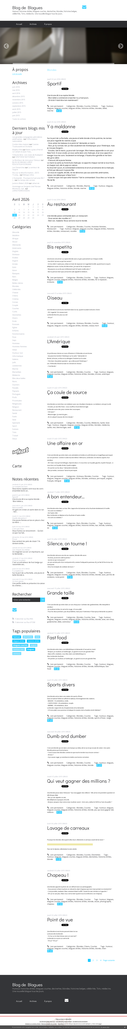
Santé (14, 413)
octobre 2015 (17, 103)
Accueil (19, 24)
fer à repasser (101, 279)
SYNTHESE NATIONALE (25, 157)
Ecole (14, 321)
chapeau (50, 904)
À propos (48, 24)
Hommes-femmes (19, 347)
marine (83, 188)
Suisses (15, 429)
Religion (15, 407)
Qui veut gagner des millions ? (78, 781)
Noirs (14, 381)
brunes (98, 374)
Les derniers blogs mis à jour (47, 1021)
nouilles (73, 231)
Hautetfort (68, 1019)
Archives (33, 24)
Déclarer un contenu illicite (32, 1024)
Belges (15, 280)
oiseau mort (94, 325)
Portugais (16, 394)
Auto (14, 267)
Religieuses (17, 404)
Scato (14, 417)
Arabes (15, 258)
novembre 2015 (18, 100)
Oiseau (54, 297)
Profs (14, 397)
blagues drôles (18, 641)
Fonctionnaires (18, 334)
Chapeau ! (58, 875)
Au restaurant (61, 204)
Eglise (14, 327)
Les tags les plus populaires (80, 1021)
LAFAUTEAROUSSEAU (21, 190)
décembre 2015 (18, 96)
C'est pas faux (18, 529)
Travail (15, 436)
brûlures (50, 282)
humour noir (18, 649)
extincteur (66, 622)
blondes (98, 108)
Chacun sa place (18, 560)
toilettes (108, 525)
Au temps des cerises (26, 180)
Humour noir (17, 353)
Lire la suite (17, 74)
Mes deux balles (18, 378)
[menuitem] (19, 24)
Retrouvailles (17, 507)
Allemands (16, 245)
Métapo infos (28, 175)
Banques (15, 274)
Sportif (15, 497)
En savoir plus (105, 1027)
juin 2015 (16, 115)
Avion (14, 270)
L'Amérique (58, 341)
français (50, 481)
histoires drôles (33, 641)
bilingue (58, 481)
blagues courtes (20, 645)
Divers (15, 318)
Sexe (14, 420)
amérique (106, 374)
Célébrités (16, 289)
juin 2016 (16, 87)
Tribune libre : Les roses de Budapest (27, 155)
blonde (76, 188)
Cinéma (15, 299)
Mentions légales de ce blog (49, 1024)
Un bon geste (17, 581)
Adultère (15, 235)
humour (16, 637)
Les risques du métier (21, 550)
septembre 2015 (19, 106)
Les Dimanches (18, 167)
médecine (106, 425)
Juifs (14, 362)
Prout (14, 539)
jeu (95, 810)
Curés (14, 312)
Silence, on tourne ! (67, 543)
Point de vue (60, 919)
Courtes (15, 308)
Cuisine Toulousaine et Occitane (25, 145)
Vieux (14, 439)
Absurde (15, 232)
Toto (14, 432)
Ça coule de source (67, 392)
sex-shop (110, 619)
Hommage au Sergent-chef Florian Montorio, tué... (26, 187)
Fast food (57, 637)
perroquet (101, 478)
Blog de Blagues (27, 7)
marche (50, 110)
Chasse (15, 293)
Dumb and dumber (66, 736)
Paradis (15, 388)
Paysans (15, 391)
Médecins (16, 375)
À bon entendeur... (66, 496)
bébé (105, 108)
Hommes (16, 343)
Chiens (15, 296)
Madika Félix (17, 149)
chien (104, 948)
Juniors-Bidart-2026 (20, 183)
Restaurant (16, 410)
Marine (15, 369)
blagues (30, 649)
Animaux (15, 254)
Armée (15, 264)
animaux (16, 653)
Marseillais (16, 372)
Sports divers (61, 684)
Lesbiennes (17, 366)
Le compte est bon (19, 486)
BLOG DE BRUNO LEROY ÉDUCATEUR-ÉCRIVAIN (22, 163)
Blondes (15, 286)
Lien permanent (55, 106)
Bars (14, 277)
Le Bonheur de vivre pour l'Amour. (26, 160)
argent (33, 645)
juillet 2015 (16, 112)
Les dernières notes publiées (64, 1021)
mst (54, 427)
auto (104, 574)
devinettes (28, 637)
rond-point (59, 577)
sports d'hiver (100, 718)
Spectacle (16, 423)
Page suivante (109, 960)
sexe (37, 637)
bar (96, 525)
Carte (17, 466)
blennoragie (62, 427)
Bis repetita (59, 246)
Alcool (14, 242)
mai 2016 (16, 90)
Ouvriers (15, 385)
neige (109, 718)
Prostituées (17, 401)
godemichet (52, 622)
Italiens (15, 359)
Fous (14, 337)
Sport (14, 426)
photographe (105, 901)
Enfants (15, 331)
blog (100, 1024)
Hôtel (14, 350)
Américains (16, 248)
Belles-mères (17, 283)
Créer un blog (59, 1019)
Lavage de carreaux (68, 828)
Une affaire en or (65, 443)
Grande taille (60, 592)
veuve (96, 901)
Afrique (15, 239)
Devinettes (16, 315)
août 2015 (16, 109)
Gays (14, 340)
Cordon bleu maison (20, 144)
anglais (109, 478)
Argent (15, 261)
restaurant (65, 231)
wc (48, 528)
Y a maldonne (17, 571)
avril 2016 (16, 93)
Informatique (17, 356)
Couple (15, 305)
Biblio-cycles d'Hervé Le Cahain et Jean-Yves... (27, 150)
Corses (15, 302)
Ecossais (15, 324)
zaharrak (35, 183)
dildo (60, 622)
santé (49, 427)
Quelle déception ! (19, 518)
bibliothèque (99, 666)
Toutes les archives (19, 119)
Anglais (15, 251)
